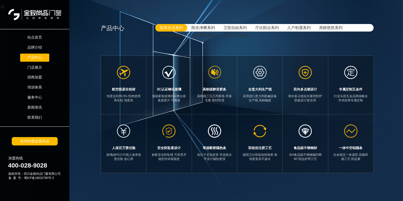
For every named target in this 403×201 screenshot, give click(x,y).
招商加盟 (34, 77)
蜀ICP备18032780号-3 (39, 178)
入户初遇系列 (299, 28)
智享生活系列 (171, 28)
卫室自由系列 (235, 28)
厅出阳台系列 (267, 28)
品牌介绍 (34, 47)
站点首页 (34, 37)
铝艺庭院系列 (203, 35)
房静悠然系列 (331, 28)
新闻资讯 (34, 107)
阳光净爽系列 (203, 28)
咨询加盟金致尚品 (34, 141)
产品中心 (34, 57)
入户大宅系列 (235, 35)
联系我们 (34, 117)
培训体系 (34, 87)
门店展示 (34, 68)
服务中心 (34, 97)
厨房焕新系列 (171, 35)
